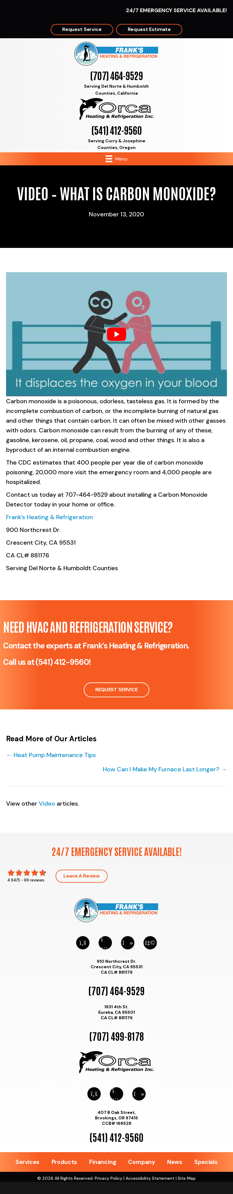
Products (64, 1162)
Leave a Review (81, 876)
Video (47, 803)
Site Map (187, 1178)
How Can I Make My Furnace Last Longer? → (165, 769)
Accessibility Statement (150, 1178)
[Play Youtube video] (116, 334)
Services (27, 1162)
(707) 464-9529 (116, 75)
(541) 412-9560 (116, 129)
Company (141, 1162)
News (174, 1162)
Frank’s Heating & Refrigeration (49, 517)
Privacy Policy (108, 1178)
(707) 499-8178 (116, 1036)
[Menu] (116, 158)
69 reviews (34, 880)
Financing (102, 1162)
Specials (205, 1162)
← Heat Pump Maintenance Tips (51, 755)
